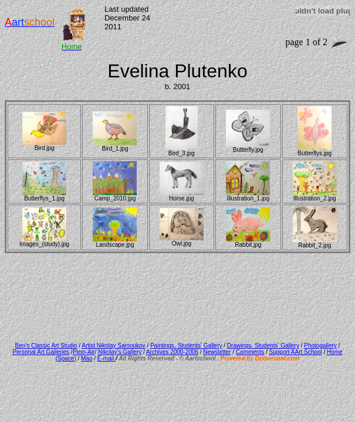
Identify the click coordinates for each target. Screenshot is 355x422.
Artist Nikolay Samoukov (113, 345)
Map (86, 358)
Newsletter (217, 352)
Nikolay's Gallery (119, 352)
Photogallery (320, 345)
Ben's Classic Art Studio (46, 345)
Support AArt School (295, 352)
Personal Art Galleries (40, 352)
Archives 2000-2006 (172, 352)
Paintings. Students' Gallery (186, 345)
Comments (250, 352)
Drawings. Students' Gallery (263, 345)
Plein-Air (84, 352)
